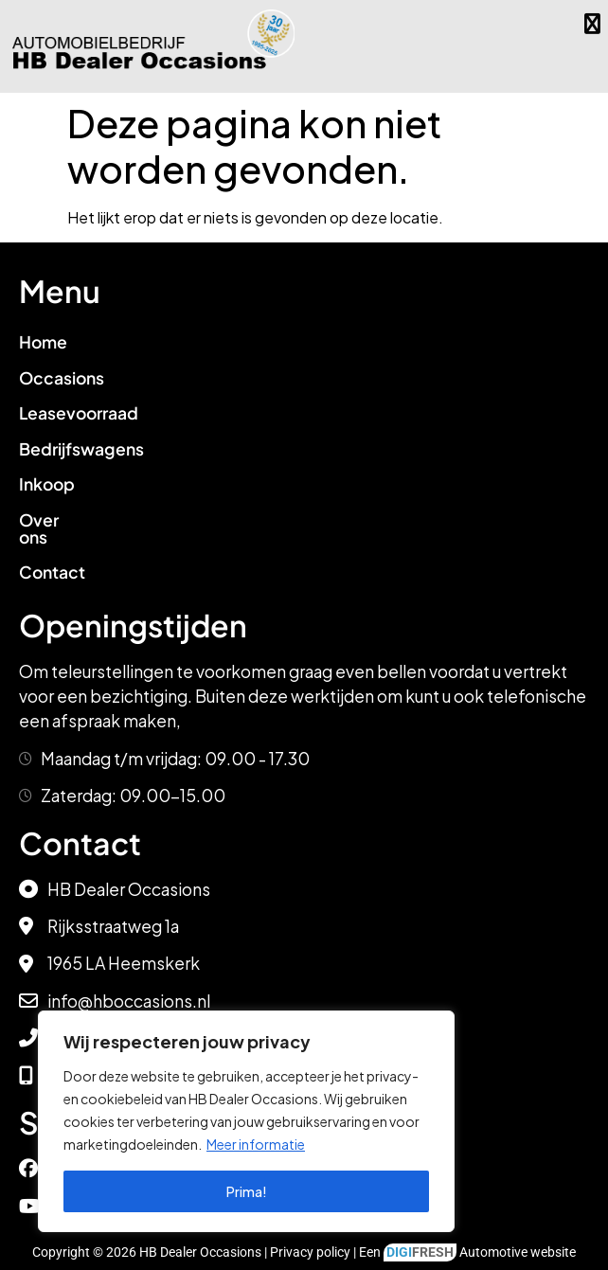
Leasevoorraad (78, 412)
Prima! (246, 1191)
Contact (52, 556)
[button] (593, 23)
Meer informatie (255, 1144)
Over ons (54, 520)
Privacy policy (310, 1235)
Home (43, 341)
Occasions (61, 377)
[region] (246, 1121)
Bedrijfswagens (81, 448)
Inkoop (47, 484)
